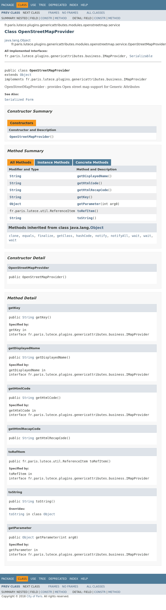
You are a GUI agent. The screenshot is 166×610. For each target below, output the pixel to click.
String (15, 176)
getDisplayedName (92, 176)
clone (13, 236)
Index (74, 5)
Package (7, 5)
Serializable (141, 56)
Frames (54, 12)
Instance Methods (53, 162)
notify (101, 236)
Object (25, 75)
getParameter (88, 204)
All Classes (96, 12)
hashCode (83, 236)
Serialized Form (19, 99)
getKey (83, 197)
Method (61, 18)
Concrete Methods (92, 162)
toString (85, 218)
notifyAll (119, 236)
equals (28, 236)
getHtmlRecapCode (92, 190)
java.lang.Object (18, 40)
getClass (64, 236)
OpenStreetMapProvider (30, 136)
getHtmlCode (88, 183)
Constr (46, 18)
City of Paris (34, 596)
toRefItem (86, 211)
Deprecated (58, 5)
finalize (45, 236)
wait (136, 236)
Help (84, 5)
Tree (42, 5)
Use (33, 5)
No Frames (70, 12)
